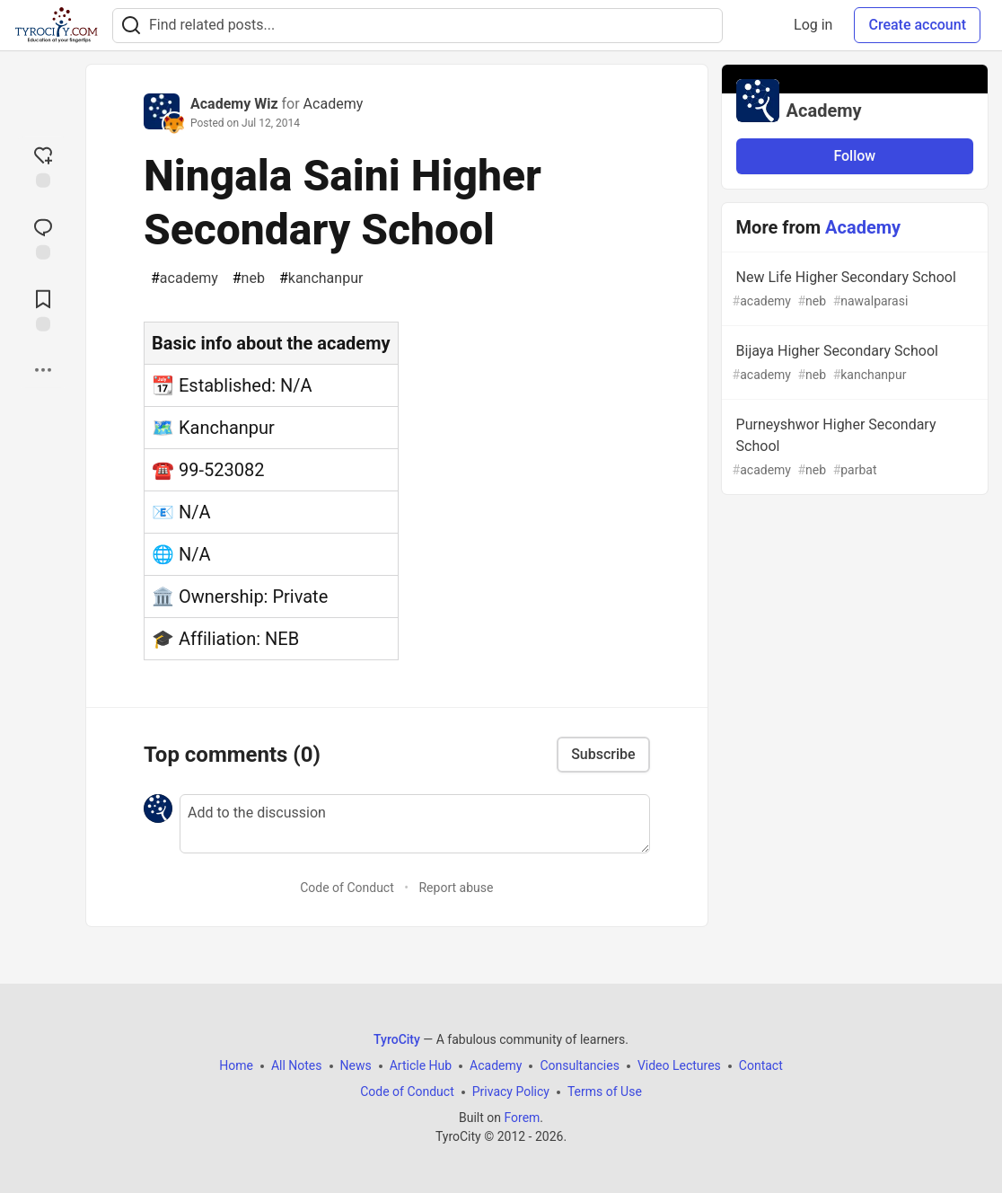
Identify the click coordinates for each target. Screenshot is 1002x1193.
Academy (333, 103)
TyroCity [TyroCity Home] (397, 1039)
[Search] (131, 25)
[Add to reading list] (43, 309)
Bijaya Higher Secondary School (853, 363)
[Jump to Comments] (43, 237)
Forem (522, 1117)
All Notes (296, 1065)
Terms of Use (604, 1091)
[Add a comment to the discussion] (414, 824)
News (356, 1065)
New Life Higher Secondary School (853, 290)
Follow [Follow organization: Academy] (854, 155)
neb (249, 278)
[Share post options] (43, 370)
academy (184, 278)
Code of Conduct (347, 887)
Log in (813, 24)
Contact (761, 1065)
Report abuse (455, 887)
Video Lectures (679, 1065)
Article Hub (421, 1065)
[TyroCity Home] (56, 25)
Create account (917, 24)
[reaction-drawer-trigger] (43, 165)
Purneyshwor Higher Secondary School (853, 448)
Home (236, 1065)
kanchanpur (321, 278)
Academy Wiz (234, 103)
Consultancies (579, 1065)
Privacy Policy (510, 1091)
